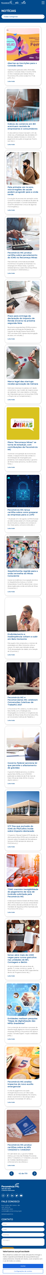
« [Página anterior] (11, 1173)
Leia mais (11, 81)
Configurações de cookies (23, 1271)
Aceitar (23, 1266)
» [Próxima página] (34, 1173)
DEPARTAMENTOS (7, 1214)
